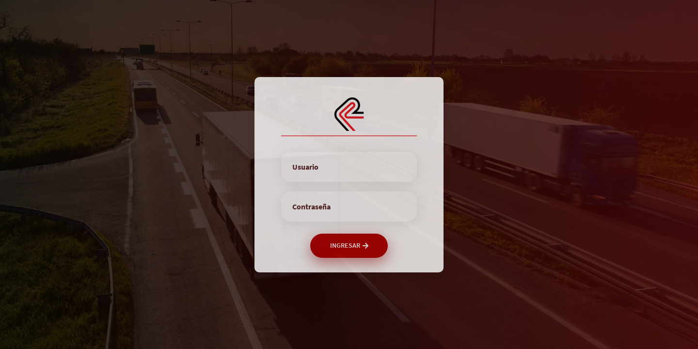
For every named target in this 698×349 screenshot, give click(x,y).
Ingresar (349, 245)
